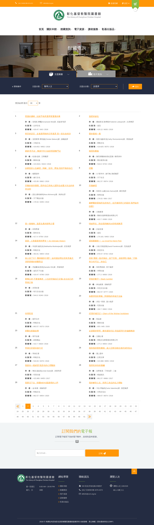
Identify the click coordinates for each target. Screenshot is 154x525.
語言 (125, 3)
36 (79, 411)
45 (125, 411)
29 (43, 411)
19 (115, 406)
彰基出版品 (109, 29)
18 (110, 406)
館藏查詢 (66, 29)
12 (79, 406)
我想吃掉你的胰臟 (97, 365)
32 (59, 411)
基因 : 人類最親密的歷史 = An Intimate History (45, 241)
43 (115, 411)
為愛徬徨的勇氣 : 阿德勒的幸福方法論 (105, 296)
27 (33, 411)
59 (74, 417)
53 (43, 417)
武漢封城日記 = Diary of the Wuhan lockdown (109, 313)
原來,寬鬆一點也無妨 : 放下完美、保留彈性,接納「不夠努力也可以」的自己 (113, 260)
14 (90, 406)
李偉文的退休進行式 (34, 348)
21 (125, 406)
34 (69, 411)
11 (74, 406)
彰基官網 (113, 3)
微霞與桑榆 (94, 151)
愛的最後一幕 (95, 134)
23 (136, 406)
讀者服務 (94, 29)
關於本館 (52, 29)
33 (64, 411)
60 (79, 417)
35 (74, 411)
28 (38, 411)
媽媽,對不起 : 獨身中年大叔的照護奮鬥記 (43, 151)
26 (28, 411)
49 (23, 417)
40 (100, 411)
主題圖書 (59, 74)
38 (89, 411)
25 (23, 411)
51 (33, 417)
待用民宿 (29, 313)
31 (53, 411)
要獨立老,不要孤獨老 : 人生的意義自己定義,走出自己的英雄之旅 (49, 280)
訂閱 (102, 453)
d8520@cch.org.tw (46, 3)
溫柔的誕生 (94, 116)
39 (95, 411)
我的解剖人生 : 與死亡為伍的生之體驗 (105, 383)
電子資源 (80, 29)
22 (131, 406)
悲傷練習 (93, 185)
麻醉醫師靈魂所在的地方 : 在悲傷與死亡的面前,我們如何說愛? (114, 204)
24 (17, 411)
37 (84, 411)
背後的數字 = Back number (101, 279)
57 (64, 417)
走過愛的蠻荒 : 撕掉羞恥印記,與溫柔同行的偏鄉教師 (112, 331)
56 (59, 417)
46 (130, 411)
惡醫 (91, 168)
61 (84, 417)
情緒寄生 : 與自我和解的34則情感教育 (105, 224)
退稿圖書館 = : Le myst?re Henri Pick (105, 241)
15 (95, 406)
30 (48, 411)
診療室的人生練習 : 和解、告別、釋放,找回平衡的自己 (49, 168)
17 (105, 406)
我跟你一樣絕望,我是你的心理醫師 (40, 365)
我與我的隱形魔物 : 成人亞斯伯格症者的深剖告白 (110, 348)
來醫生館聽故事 (32, 331)
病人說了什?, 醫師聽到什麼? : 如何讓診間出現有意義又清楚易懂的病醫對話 (49, 260)
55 (53, 417)
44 (120, 411)
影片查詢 (98, 74)
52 (38, 417)
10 (69, 406)
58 (69, 417)
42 (110, 411)
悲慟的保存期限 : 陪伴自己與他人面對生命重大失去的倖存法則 (49, 187)
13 (84, 406)
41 (105, 411)
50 (28, 417)
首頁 (41, 29)
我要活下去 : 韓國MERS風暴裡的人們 (41, 383)
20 (120, 406)
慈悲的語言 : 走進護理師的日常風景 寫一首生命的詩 (48, 134)
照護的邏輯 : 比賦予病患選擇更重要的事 (42, 116)
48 (17, 417)
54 (48, 417)
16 (100, 406)
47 (136, 411)
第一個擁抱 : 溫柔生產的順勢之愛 (39, 224)
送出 (135, 87)
